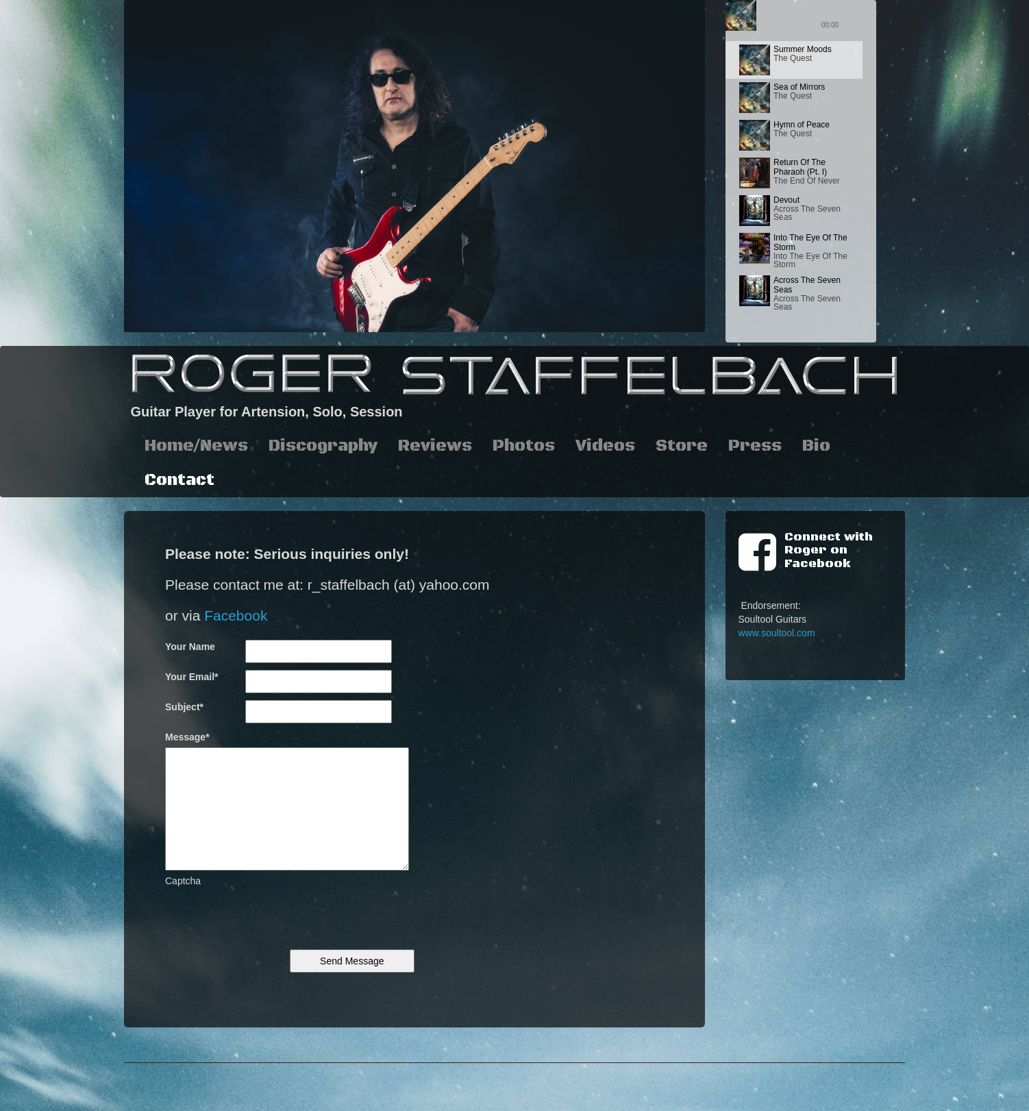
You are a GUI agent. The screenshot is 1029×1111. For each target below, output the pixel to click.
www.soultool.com (777, 632)
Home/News (196, 446)
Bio (816, 446)
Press (755, 446)
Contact (179, 480)
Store (682, 446)
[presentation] (269, 914)
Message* (187, 737)
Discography (323, 446)
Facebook (235, 615)
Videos (605, 446)
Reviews (435, 446)
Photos (524, 446)
